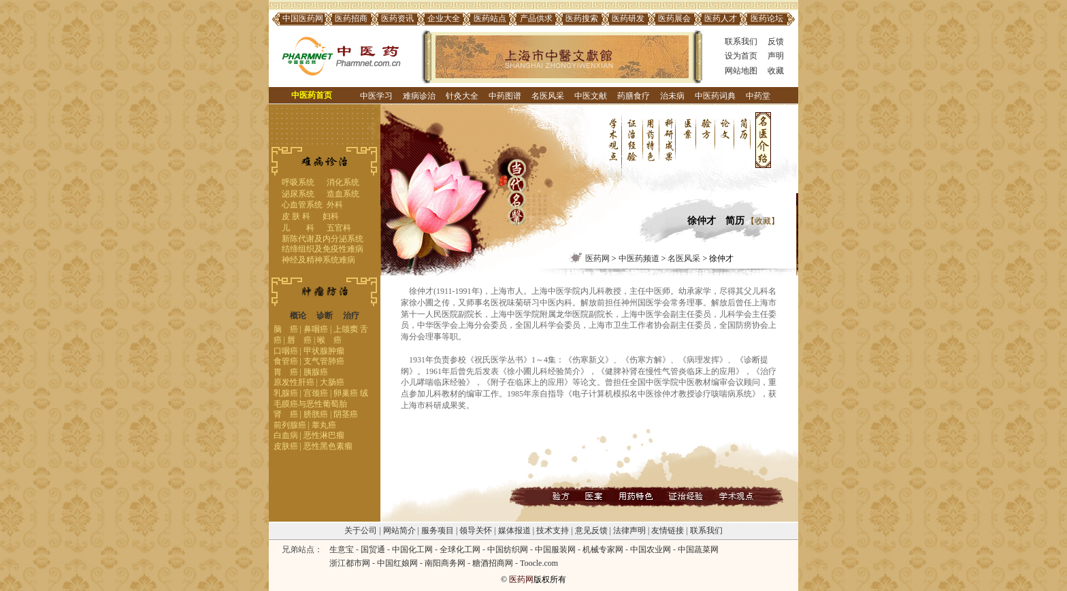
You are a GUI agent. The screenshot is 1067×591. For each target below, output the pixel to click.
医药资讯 (397, 18)
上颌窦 (345, 329)
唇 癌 (299, 340)
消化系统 (343, 182)
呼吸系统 (298, 182)
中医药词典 (715, 96)
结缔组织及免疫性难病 (322, 249)
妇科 (331, 216)
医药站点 (490, 18)
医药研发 (628, 18)
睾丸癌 (324, 425)
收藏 (776, 70)
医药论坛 (767, 18)
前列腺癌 (290, 425)
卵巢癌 (345, 393)
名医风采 (547, 96)
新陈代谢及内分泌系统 (322, 238)
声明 (776, 56)
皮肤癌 (286, 446)
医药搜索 (581, 18)
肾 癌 (286, 414)
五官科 (339, 228)
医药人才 (720, 18)
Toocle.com (539, 563)
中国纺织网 (507, 549)
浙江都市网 (349, 563)
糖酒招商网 (492, 563)
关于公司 (360, 530)
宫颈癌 (315, 393)
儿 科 (298, 228)
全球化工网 (460, 549)
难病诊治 (419, 96)
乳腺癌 (286, 393)
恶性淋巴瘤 (323, 435)
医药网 (597, 258)
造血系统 (343, 194)
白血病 (286, 435)
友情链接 (667, 530)
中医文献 (590, 96)
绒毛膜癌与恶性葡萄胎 (321, 398)
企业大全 (443, 18)
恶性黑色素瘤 (327, 446)
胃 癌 (286, 372)
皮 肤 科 (296, 216)
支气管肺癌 (323, 361)
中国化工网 (412, 549)
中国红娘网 (397, 563)
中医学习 (376, 96)
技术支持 (552, 530)
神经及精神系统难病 (318, 260)
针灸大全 (462, 96)
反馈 (776, 41)
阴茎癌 (345, 414)
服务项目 (437, 530)
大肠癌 (332, 382)
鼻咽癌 (315, 329)
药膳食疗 (633, 96)
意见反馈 (591, 530)
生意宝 (341, 549)
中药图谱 (505, 96)
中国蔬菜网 (698, 549)
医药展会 (674, 18)
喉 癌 (329, 340)
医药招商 (351, 18)
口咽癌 (286, 351)
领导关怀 (475, 530)
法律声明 (629, 530)
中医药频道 (639, 258)
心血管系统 (302, 204)
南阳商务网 (445, 563)
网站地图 (741, 70)
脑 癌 (286, 329)
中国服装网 (555, 549)
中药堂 (758, 96)
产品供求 (536, 18)
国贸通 (373, 549)
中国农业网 (650, 549)
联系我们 (741, 41)
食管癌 (286, 361)
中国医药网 (302, 18)
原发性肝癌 (294, 382)
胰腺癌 (315, 372)
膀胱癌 (315, 414)
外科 (335, 204)
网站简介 (399, 530)
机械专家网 (602, 549)
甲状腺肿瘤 (323, 351)
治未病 (672, 96)
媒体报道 (514, 530)
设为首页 (741, 56)
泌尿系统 (298, 194)
